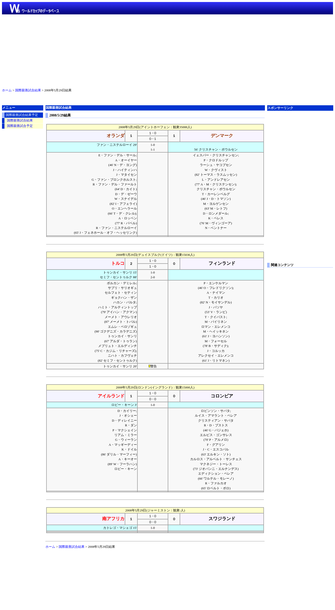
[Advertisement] (167, 50)
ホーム (7, 90)
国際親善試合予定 (20, 126)
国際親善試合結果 (28, 90)
